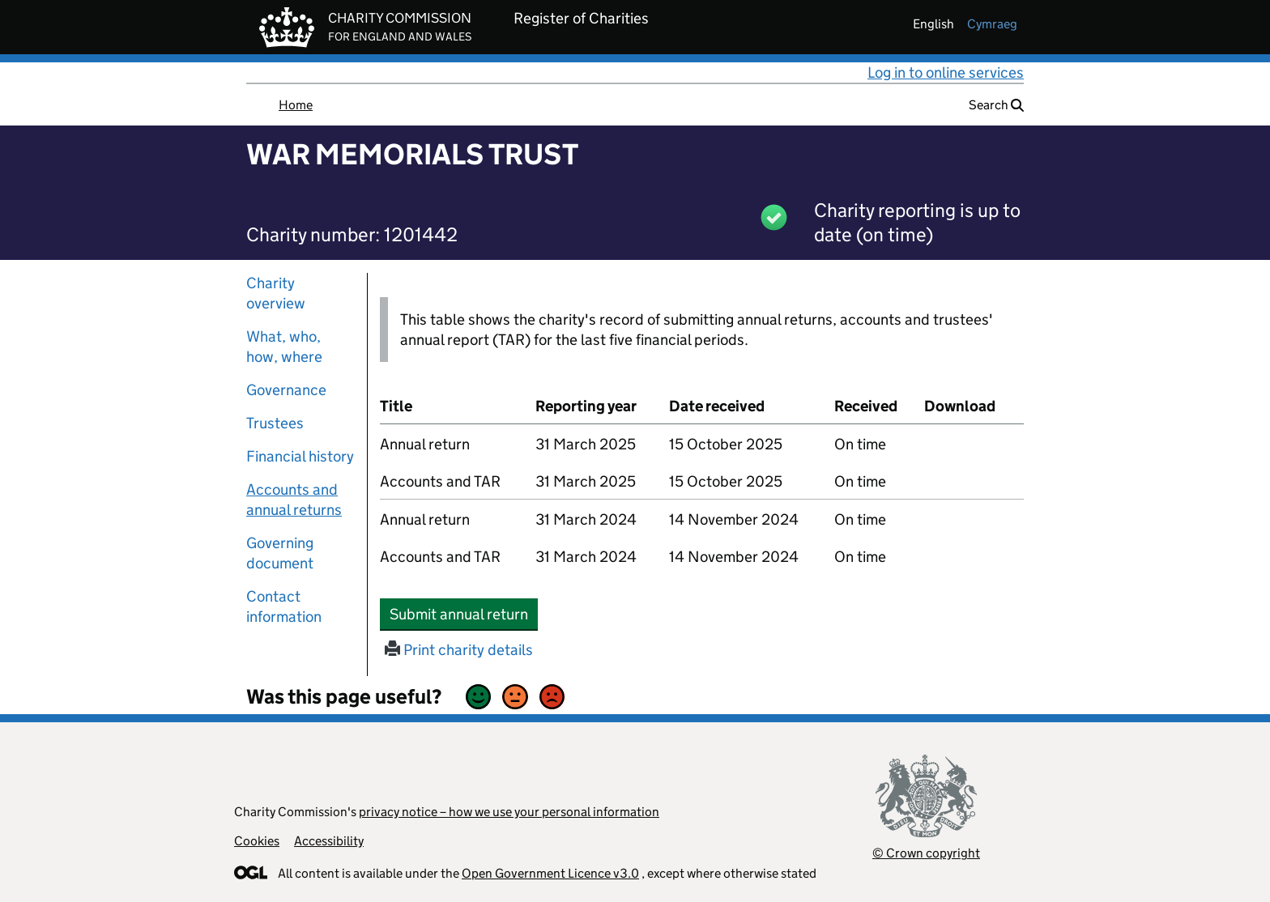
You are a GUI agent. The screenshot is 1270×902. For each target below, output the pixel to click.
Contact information (284, 606)
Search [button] (996, 105)
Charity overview (275, 293)
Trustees (275, 423)
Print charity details (459, 649)
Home (296, 105)
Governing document (279, 553)
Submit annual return (464, 613)
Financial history (300, 456)
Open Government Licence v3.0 (550, 873)
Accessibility (329, 841)
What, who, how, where (284, 346)
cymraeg (992, 24)
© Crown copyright (926, 853)
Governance (286, 390)
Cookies (256, 841)
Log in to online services (945, 72)
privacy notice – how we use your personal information (509, 811)
